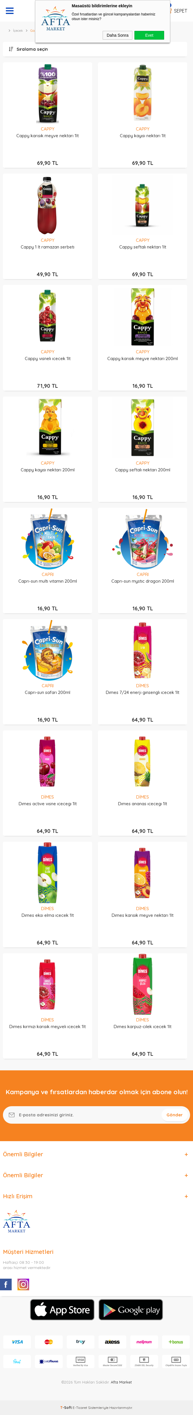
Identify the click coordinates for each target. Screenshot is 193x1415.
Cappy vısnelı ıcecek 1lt (48, 358)
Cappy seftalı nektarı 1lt (142, 247)
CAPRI (48, 574)
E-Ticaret (80, 1407)
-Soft (66, 1407)
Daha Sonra (118, 35)
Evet (149, 35)
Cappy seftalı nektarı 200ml (142, 470)
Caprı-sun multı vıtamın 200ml (47, 581)
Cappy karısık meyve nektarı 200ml (142, 358)
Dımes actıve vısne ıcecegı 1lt (48, 803)
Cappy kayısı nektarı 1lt (143, 135)
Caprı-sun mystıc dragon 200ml (142, 581)
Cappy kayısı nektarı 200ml (48, 470)
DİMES (142, 685)
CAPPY (48, 129)
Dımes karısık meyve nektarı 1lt (142, 915)
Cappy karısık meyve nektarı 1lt (47, 135)
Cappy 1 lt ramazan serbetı (47, 247)
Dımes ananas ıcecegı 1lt (142, 803)
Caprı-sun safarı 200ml (47, 692)
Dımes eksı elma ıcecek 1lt (48, 915)
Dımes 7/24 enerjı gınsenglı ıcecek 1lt (142, 692)
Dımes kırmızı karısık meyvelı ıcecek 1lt (47, 1026)
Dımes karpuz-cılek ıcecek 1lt (142, 1026)
